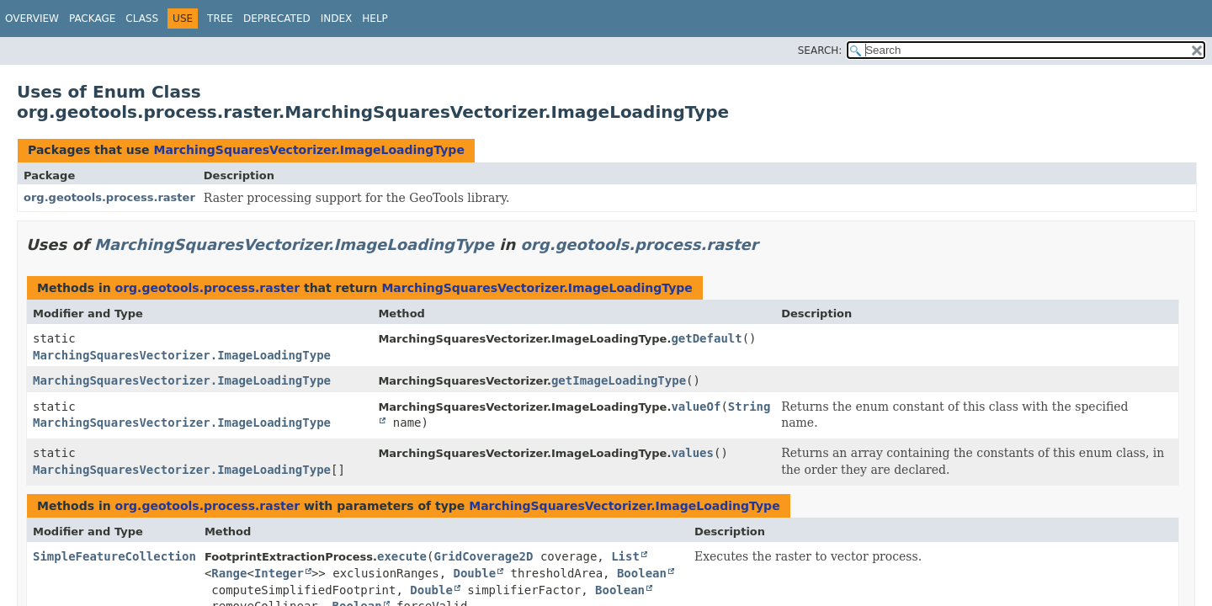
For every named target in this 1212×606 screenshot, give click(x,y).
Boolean (642, 573)
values (692, 453)
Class (141, 18)
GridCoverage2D (483, 556)
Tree (220, 18)
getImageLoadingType (618, 380)
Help (375, 18)
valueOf (695, 406)
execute (402, 556)
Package (92, 18)
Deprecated (277, 18)
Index (337, 18)
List (625, 556)
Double (475, 573)
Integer (279, 573)
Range (229, 573)
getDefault (706, 338)
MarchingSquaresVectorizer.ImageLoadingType (308, 150)
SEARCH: (820, 50)
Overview (32, 18)
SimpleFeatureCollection (114, 556)
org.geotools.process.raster (109, 197)
